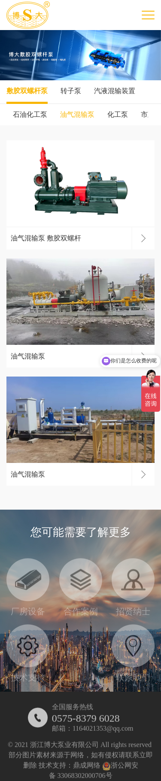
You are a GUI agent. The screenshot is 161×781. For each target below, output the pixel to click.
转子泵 (71, 90)
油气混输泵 (77, 114)
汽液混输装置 (114, 90)
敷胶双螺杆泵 (27, 90)
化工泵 (117, 114)
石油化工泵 (30, 114)
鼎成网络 (86, 769)
